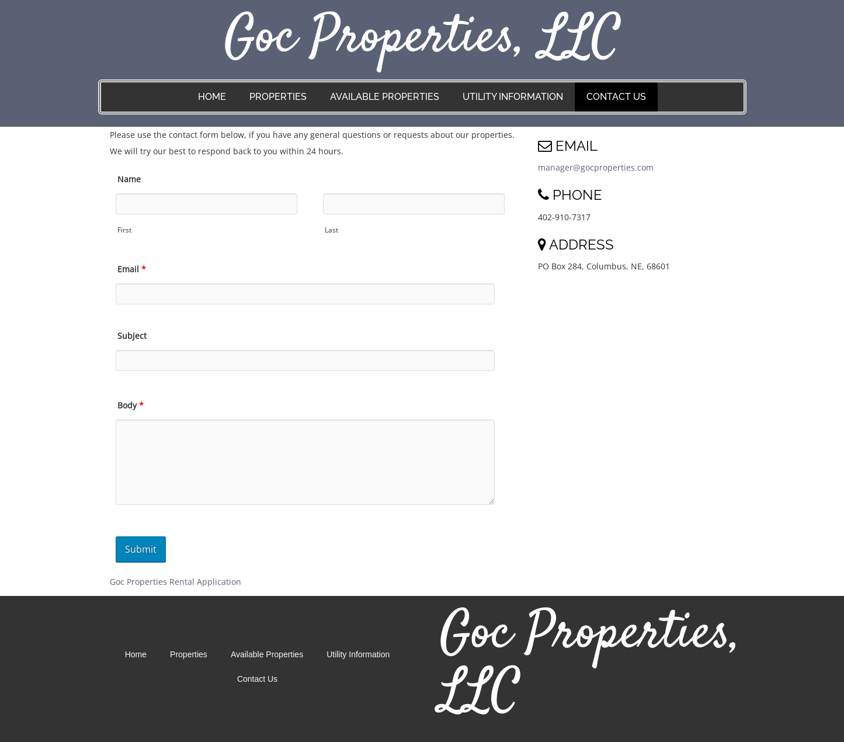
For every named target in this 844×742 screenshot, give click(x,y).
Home (212, 96)
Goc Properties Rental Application (175, 581)
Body (130, 405)
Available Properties (384, 96)
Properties (278, 96)
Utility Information (513, 96)
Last (331, 230)
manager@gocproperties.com (596, 167)
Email (131, 269)
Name (129, 179)
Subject (132, 335)
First (124, 230)
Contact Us (616, 96)
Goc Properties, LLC (422, 39)
